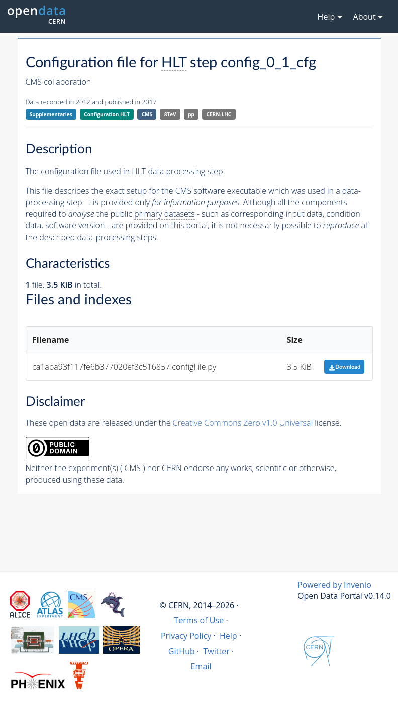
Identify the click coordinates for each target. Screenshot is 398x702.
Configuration (107, 114)
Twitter (216, 651)
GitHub (181, 651)
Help (228, 635)
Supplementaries (51, 114)
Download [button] (344, 367)
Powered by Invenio (334, 584)
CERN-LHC (219, 114)
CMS (147, 114)
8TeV (170, 114)
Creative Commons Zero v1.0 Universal (243, 422)
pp (191, 114)
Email (201, 666)
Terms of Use (199, 620)
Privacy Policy (186, 635)
